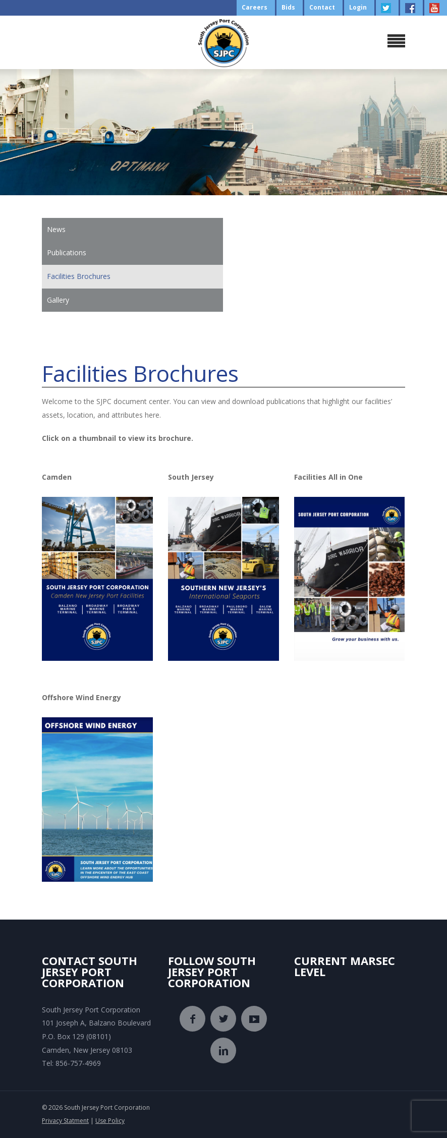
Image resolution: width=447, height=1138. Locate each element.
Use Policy (110, 1120)
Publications (66, 252)
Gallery (58, 300)
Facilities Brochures (78, 276)
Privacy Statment (65, 1120)
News (56, 229)
